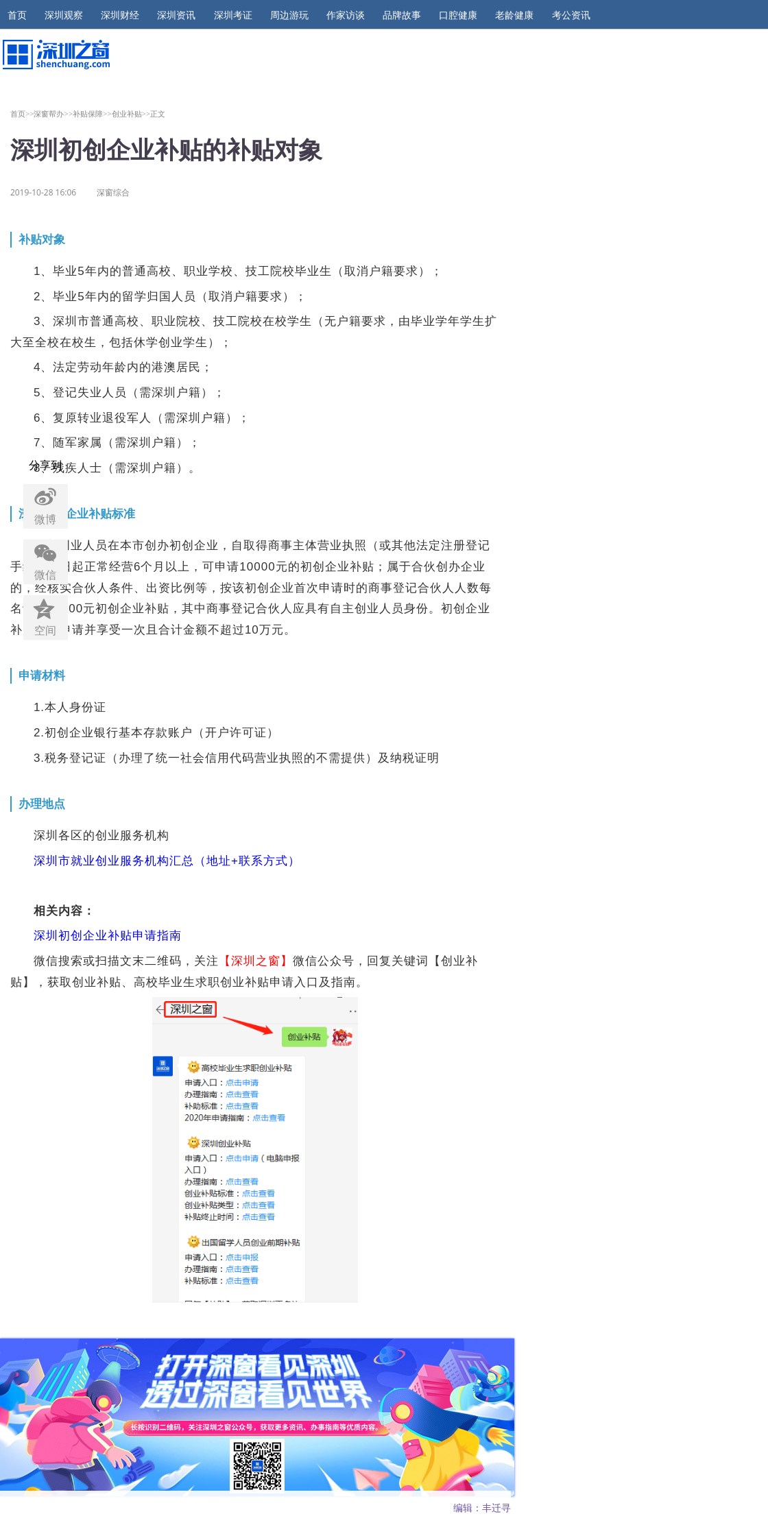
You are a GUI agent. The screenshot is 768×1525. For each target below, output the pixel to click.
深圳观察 (64, 15)
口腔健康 (458, 15)
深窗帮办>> (53, 113)
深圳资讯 (176, 15)
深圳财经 (120, 15)
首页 (17, 15)
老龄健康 (514, 15)
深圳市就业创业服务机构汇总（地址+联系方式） (167, 860)
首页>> (22, 113)
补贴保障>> (92, 113)
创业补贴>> (131, 113)
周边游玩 (289, 15)
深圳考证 (233, 15)
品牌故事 (402, 15)
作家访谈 (345, 15)
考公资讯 (571, 15)
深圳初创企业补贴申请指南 (108, 935)
